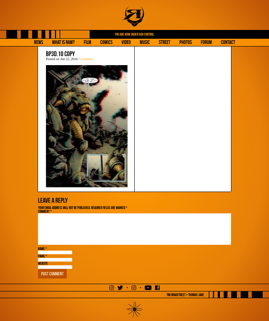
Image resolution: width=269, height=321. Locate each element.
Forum (206, 42)
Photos (185, 42)
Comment (86, 59)
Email (42, 256)
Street (164, 42)
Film (87, 42)
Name (42, 249)
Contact (228, 42)
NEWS (38, 42)
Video (126, 42)
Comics (106, 42)
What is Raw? (63, 42)
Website (43, 263)
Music (145, 42)
